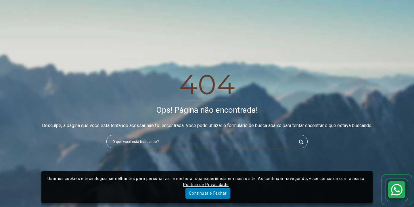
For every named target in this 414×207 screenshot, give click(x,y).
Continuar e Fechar (208, 193)
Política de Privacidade (206, 184)
